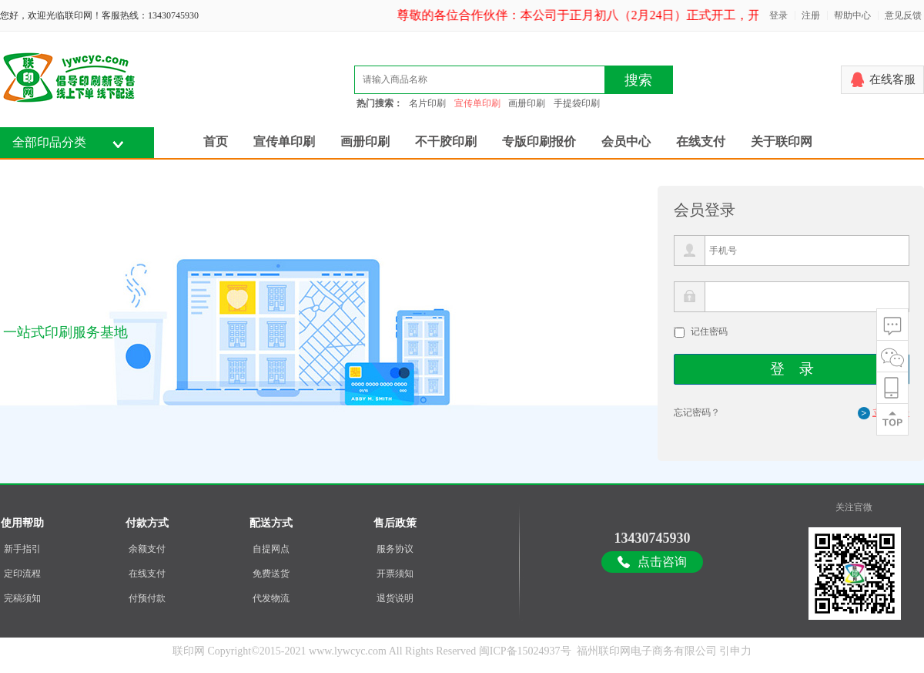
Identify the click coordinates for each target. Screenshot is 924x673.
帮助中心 (852, 15)
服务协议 (395, 548)
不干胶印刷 (446, 141)
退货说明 (395, 598)
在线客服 (892, 79)
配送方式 (271, 523)
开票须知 (395, 573)
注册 (811, 15)
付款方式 (147, 523)
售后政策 (395, 523)
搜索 (638, 80)
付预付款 (147, 598)
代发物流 (271, 598)
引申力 (735, 651)
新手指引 (22, 548)
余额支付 (147, 548)
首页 (215, 141)
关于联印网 (781, 141)
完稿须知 (22, 598)
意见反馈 (903, 15)
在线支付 (700, 141)
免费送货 (271, 573)
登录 (778, 15)
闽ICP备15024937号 (525, 651)
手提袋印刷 (577, 103)
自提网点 (271, 548)
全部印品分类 (49, 142)
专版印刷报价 (539, 141)
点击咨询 (662, 561)
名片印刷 (427, 103)
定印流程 (22, 573)
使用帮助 (22, 523)
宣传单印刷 (477, 103)
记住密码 (709, 331)
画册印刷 (526, 103)
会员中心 (626, 141)
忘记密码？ (697, 412)
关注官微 (853, 507)
